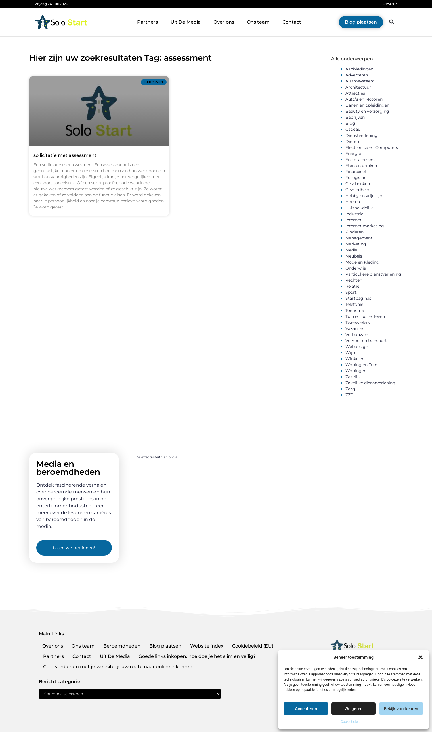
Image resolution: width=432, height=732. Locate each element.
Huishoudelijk (359, 207)
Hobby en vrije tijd (363, 195)
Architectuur (358, 87)
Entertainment (360, 159)
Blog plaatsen (165, 646)
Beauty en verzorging (367, 111)
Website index (206, 646)
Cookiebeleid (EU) (252, 646)
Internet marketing (364, 225)
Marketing (355, 244)
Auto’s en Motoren (364, 99)
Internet (353, 219)
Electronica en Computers (371, 147)
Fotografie (355, 177)
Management (358, 238)
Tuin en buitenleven (365, 316)
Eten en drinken (361, 165)
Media (351, 250)
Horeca (352, 201)
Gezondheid (357, 189)
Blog (350, 123)
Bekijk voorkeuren (401, 708)
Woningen (355, 370)
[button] (420, 657)
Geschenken (357, 183)
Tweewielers (357, 322)
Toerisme (354, 310)
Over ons (223, 22)
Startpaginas (358, 298)
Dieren (352, 141)
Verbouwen (356, 334)
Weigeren (354, 708)
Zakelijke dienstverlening (370, 382)
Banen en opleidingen (367, 105)
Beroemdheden (122, 646)
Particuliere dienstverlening (373, 274)
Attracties (355, 93)
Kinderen (354, 232)
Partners (147, 22)
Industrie (354, 213)
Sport (351, 292)
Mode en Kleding (362, 262)
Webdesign (356, 346)
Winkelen (354, 358)
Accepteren (306, 708)
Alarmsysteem (360, 81)
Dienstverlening (361, 135)
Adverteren (356, 75)
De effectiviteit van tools (156, 457)
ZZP (349, 394)
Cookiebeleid (351, 722)
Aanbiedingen (359, 69)
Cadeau (352, 129)
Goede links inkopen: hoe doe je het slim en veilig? (197, 656)
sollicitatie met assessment (65, 155)
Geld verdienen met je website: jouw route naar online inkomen (117, 666)
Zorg (350, 388)
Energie (353, 153)
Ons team (258, 22)
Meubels (353, 256)
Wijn (350, 352)
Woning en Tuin (361, 364)
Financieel (355, 171)
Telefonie (354, 304)
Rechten (353, 280)
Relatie (352, 286)
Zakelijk (353, 376)
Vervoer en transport (366, 340)
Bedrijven (355, 117)
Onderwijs (355, 268)
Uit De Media (186, 22)
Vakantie (354, 328)
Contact (291, 22)
